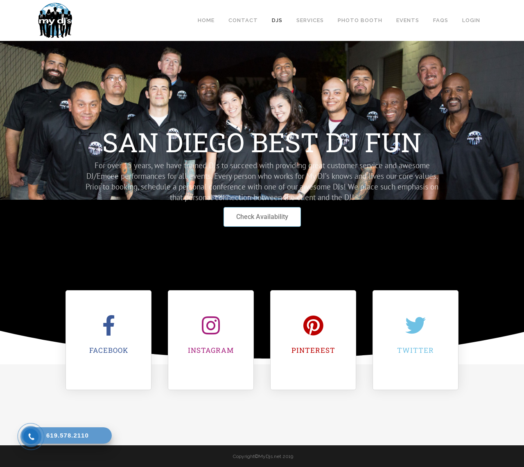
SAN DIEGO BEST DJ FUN (262, 142)
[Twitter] (415, 325)
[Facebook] (108, 325)
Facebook (108, 350)
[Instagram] (211, 325)
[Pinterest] (313, 325)
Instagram (211, 350)
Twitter (415, 350)
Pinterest (313, 350)
